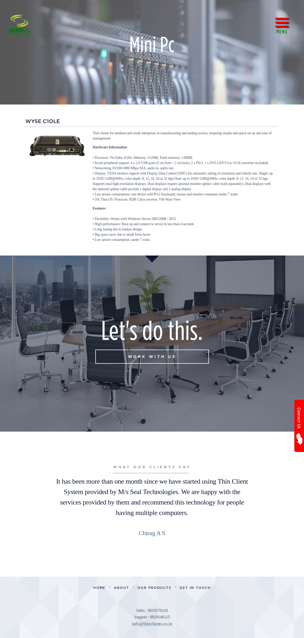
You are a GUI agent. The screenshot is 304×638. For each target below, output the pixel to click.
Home (99, 588)
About (121, 588)
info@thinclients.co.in (152, 624)
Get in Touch (195, 588)
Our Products (154, 588)
